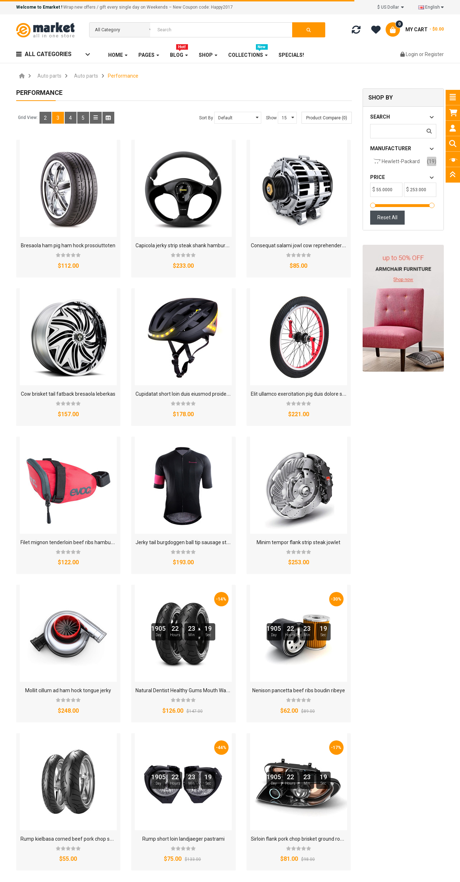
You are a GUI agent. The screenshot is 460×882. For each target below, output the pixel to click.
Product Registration (229, 793)
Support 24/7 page (227, 782)
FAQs (139, 793)
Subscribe (400, 840)
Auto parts (49, 75)
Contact (322, 699)
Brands (141, 750)
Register (434, 54)
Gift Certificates (151, 760)
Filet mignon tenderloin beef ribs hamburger (243, 351)
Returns (264, 699)
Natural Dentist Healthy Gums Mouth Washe (243, 479)
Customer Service (299, 793)
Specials (142, 782)
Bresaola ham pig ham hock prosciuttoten (67, 224)
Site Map (289, 782)
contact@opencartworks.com (65, 795)
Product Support (224, 804)
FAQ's (237, 699)
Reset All (387, 217)
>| (63, 669)
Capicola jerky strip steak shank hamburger (155, 224)
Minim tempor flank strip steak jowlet (62, 479)
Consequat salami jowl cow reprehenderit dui (244, 224)
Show (271, 117)
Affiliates (209, 699)
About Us (176, 699)
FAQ (210, 760)
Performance (123, 75)
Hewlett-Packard (396, 161)
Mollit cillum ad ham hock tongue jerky (150, 479)
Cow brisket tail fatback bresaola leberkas (327, 224)
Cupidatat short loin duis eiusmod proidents (69, 351)
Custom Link (147, 804)
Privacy (293, 699)
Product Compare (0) (326, 117)
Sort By (206, 117)
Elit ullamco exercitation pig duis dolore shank (158, 351)
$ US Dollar (390, 7)
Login (412, 54)
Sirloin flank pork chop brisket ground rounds (244, 605)
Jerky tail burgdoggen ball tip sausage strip (328, 351)
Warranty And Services (232, 771)
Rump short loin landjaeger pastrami (148, 605)
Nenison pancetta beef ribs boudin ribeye (326, 479)
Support (288, 771)
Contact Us (291, 750)
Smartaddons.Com (180, 872)
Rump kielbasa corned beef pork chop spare (70, 605)
